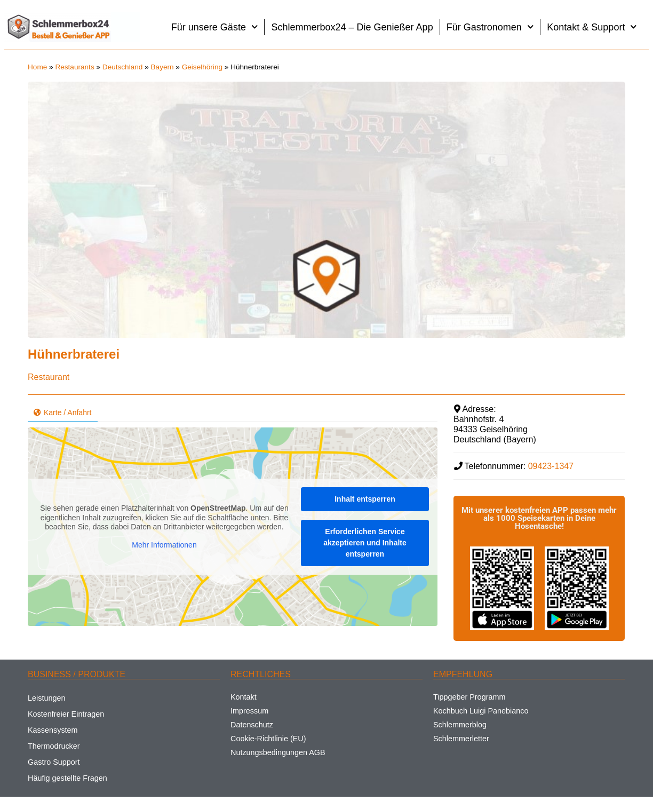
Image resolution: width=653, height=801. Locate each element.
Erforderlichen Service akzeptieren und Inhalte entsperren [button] (365, 542)
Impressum (249, 711)
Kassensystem (53, 730)
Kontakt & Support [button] (592, 27)
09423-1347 (551, 466)
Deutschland (122, 67)
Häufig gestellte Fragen (67, 778)
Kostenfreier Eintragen (66, 714)
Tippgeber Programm (469, 697)
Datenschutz (251, 724)
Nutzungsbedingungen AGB (277, 752)
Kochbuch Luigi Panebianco (480, 711)
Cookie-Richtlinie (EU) (268, 738)
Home (37, 67)
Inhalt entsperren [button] (365, 499)
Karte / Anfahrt (63, 412)
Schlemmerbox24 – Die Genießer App (352, 27)
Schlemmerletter (461, 738)
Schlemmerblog (460, 724)
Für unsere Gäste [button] (214, 27)
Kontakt (243, 697)
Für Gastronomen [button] (490, 27)
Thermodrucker (54, 746)
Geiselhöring (202, 67)
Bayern (162, 67)
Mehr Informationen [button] (164, 545)
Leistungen (46, 698)
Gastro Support (54, 762)
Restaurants (74, 67)
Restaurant (48, 377)
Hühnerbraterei (74, 354)
